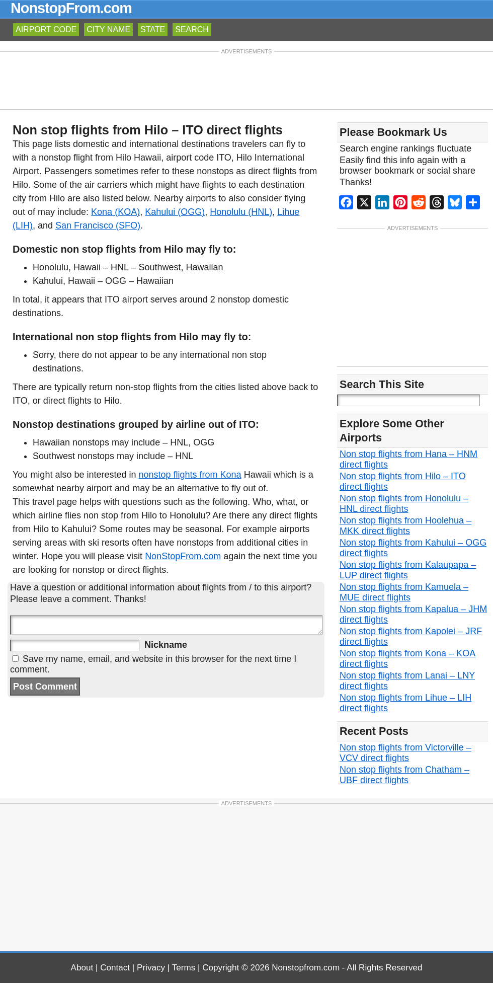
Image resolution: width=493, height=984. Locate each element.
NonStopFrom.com (183, 556)
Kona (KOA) (115, 212)
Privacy (151, 968)
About (82, 968)
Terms (184, 968)
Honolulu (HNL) (241, 212)
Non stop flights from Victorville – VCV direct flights (405, 753)
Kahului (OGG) (175, 212)
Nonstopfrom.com (306, 968)
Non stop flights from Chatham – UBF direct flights (404, 776)
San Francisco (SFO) (97, 225)
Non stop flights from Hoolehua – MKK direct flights (405, 526)
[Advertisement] (246, 79)
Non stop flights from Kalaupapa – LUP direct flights (408, 571)
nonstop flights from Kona (190, 475)
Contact (115, 968)
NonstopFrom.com (71, 8)
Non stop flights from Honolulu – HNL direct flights (404, 504)
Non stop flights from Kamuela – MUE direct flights (404, 593)
